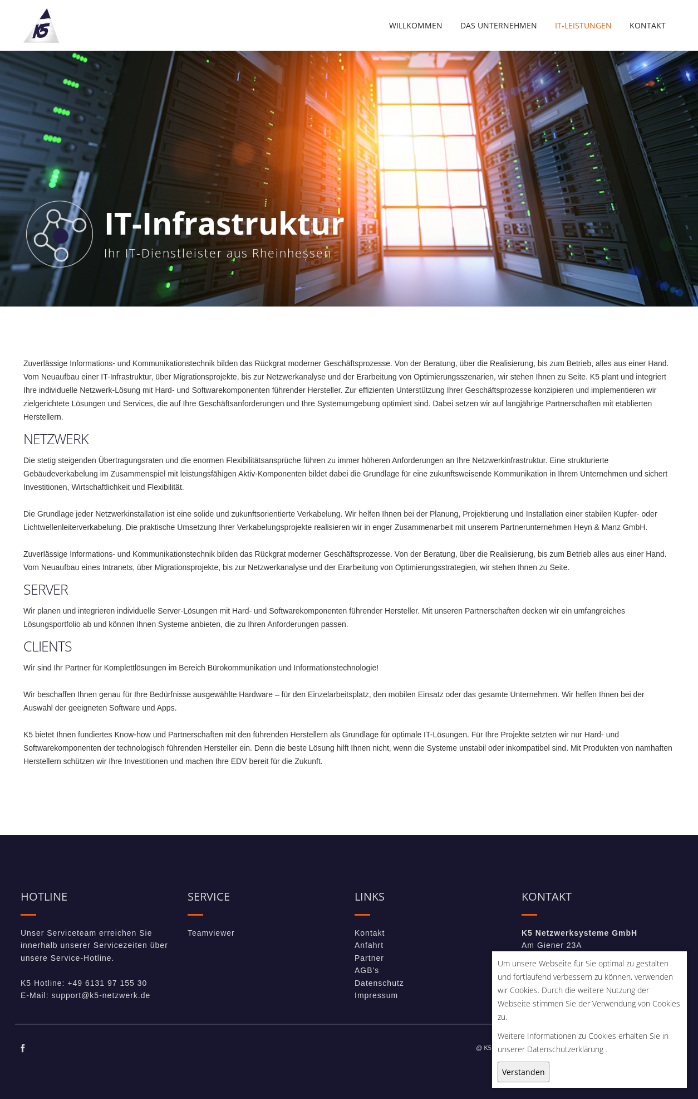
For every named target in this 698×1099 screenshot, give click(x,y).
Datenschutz (379, 983)
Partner (369, 958)
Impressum (376, 995)
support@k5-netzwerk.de (100, 995)
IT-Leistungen (583, 25)
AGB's (367, 970)
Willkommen (416, 25)
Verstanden (523, 1072)
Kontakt (648, 25)
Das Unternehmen (498, 25)
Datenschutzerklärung (565, 1049)
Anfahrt (369, 945)
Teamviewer (211, 932)
